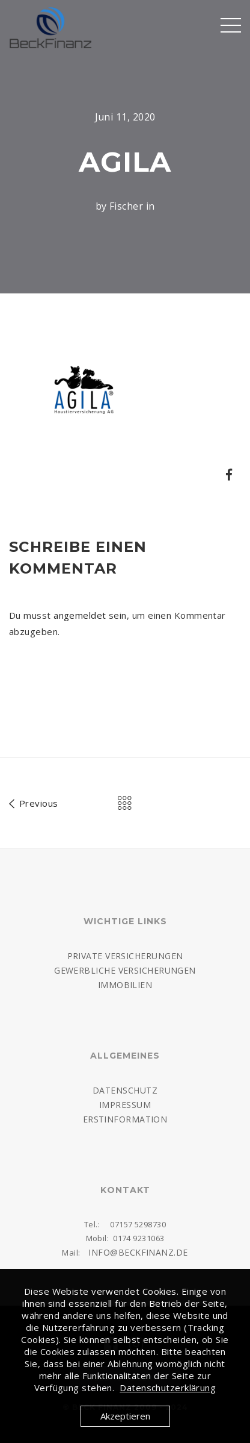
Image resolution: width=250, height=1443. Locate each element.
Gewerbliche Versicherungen (125, 970)
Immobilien (125, 985)
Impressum (125, 1104)
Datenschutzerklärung (168, 1388)
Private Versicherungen (125, 956)
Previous (33, 801)
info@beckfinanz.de (138, 1252)
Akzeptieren (125, 1416)
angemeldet (79, 615)
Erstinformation (125, 1119)
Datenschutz (125, 1090)
